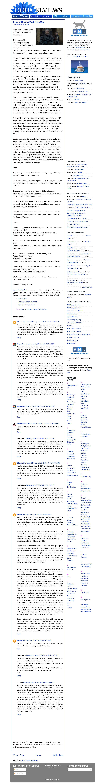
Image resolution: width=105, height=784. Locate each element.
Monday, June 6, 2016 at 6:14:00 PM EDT (40, 438)
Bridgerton (70, 442)
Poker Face (84, 460)
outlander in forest (73, 250)
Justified (70, 570)
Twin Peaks (85, 548)
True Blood (84, 543)
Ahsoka (69, 409)
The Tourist (85, 538)
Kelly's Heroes (82, 183)
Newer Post (18, 755)
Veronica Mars (86, 566)
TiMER (79, 172)
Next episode (22, 299)
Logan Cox (21, 344)
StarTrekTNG (85, 526)
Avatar (69, 423)
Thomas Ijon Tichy (24, 322)
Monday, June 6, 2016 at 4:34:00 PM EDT (45, 423)
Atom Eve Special (81, 102)
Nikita (83, 425)
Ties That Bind (83, 91)
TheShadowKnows (24, 423)
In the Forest (79, 81)
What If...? (84, 583)
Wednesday (85, 578)
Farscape (70, 496)
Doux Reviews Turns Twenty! (77, 218)
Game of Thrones (26, 309)
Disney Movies (72, 317)
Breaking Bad (71, 440)
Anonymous (71, 280)
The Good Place (72, 525)
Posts (16, 769)
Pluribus (83, 458)
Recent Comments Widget (87, 287)
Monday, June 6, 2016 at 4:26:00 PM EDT (39, 344)
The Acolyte (71, 395)
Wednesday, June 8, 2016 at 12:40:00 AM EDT (42, 655)
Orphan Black (85, 434)
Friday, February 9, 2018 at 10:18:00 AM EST (38, 682)
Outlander (84, 436)
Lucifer (69, 607)
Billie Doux (71, 236)
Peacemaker (85, 443)
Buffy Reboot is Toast (82, 207)
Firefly (69, 499)
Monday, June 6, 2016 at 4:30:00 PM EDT (39, 406)
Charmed (70, 451)
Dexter (69, 466)
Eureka (69, 482)
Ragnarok (84, 484)
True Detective (86, 545)
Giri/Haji (70, 522)
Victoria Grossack (73, 272)
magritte (70, 260)
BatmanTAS (71, 430)
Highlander (71, 537)
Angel (69, 418)
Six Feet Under (86, 505)
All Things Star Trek (74, 305)
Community (71, 454)
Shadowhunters (86, 503)
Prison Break (85, 467)
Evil (68, 485)
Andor (69, 416)
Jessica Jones (71, 567)
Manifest (84, 396)
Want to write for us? (52, 765)
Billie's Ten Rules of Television (77, 227)
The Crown (71, 458)
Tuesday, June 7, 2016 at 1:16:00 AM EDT (37, 514)
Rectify (83, 486)
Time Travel (71, 343)
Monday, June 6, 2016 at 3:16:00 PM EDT (45, 322)
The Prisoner (85, 469)
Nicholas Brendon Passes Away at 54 (79, 204)
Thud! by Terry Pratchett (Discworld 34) (77, 165)
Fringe (69, 506)
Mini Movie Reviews (74, 331)
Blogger (56, 779)
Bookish (70, 437)
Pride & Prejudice (73, 337)
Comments (18, 773)
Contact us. (52, 768)
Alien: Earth (71, 414)
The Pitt (83, 455)
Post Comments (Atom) (30, 760)
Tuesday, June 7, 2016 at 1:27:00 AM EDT (37, 640)
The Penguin (85, 448)
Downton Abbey (72, 475)
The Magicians (86, 384)
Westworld (84, 581)
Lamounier (70, 242)
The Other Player (78, 88)
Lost (68, 605)
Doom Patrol (71, 473)
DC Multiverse (72, 314)
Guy (68, 254)
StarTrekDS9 (85, 517)
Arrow (69, 421)
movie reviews (85, 50)
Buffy (69, 444)
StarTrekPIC (85, 521)
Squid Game (85, 512)
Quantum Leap (86, 477)
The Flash (70, 501)
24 (68, 388)
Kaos (69, 577)
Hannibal (70, 532)
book (74, 50)
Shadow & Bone (86, 500)
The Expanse (71, 487)
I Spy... (84, 196)
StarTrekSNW (85, 524)
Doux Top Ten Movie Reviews (77, 221)
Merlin (83, 398)
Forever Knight (72, 503)
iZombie (70, 560)
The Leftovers (72, 591)
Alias (69, 411)
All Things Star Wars (74, 308)
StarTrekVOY (85, 529)
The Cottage (82, 84)
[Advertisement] (79, 132)
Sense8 (83, 498)
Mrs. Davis (84, 408)
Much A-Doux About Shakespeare (78, 334)
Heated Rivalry (72, 534)
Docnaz (19, 514)
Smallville (84, 510)
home (26, 305)
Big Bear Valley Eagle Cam (76, 210)
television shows (80, 47)
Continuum (71, 456)
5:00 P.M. (76, 99)
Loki (68, 603)
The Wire (84, 585)
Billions (69, 435)
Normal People (86, 427)
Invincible (70, 553)
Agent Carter (71, 402)
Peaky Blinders (86, 446)
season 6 (27, 302)
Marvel (69, 325)
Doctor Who (71, 468)
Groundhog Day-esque (74, 320)
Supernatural (85, 531)
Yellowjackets (85, 600)
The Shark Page (72, 340)
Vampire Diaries (86, 564)
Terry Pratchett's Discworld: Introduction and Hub (76, 214)
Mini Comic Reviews (74, 328)
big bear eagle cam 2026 (76, 274)
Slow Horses (85, 507)
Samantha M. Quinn (20, 290)
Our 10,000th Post (73, 224)
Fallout (69, 494)
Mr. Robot (84, 406)
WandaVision (85, 573)
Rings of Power (86, 491)
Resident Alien (86, 488)
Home (38, 755)
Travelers (84, 540)
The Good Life (78, 175)
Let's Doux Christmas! (74, 323)
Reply (19, 337)
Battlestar (70, 432)
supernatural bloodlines (75, 283)
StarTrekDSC (85, 519)
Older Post (58, 755)
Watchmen (84, 576)
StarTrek (84, 514)
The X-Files (85, 592)
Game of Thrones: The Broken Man (28, 22)
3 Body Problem (72, 385)
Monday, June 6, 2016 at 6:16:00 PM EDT (45, 463)
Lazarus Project (72, 589)
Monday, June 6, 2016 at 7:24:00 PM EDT (40, 485)
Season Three (79, 169)
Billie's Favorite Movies (75, 311)
